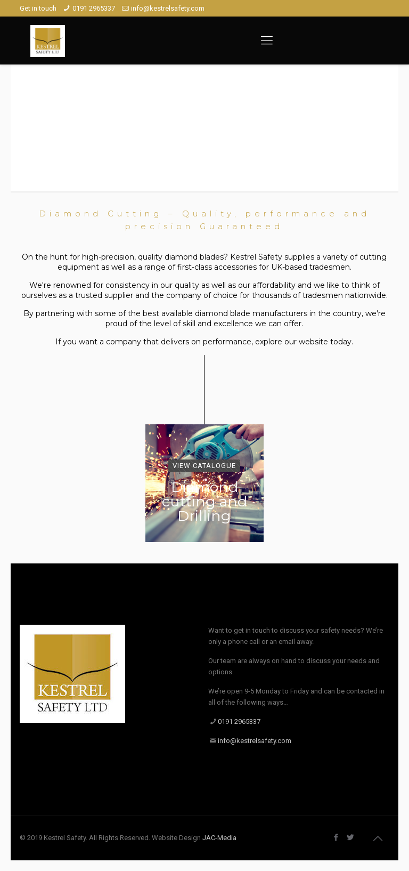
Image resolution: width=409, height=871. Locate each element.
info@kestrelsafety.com (167, 8)
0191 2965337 (93, 8)
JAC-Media (219, 838)
